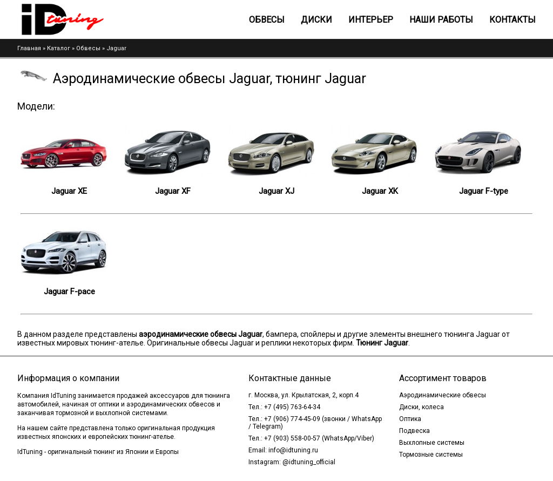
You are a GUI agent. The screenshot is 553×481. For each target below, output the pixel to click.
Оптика (410, 419)
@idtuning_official (308, 462)
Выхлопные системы (431, 442)
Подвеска (414, 431)
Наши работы (441, 20)
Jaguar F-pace (69, 291)
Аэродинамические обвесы (442, 395)
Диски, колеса (421, 407)
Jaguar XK (380, 191)
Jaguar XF (173, 191)
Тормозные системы (431, 454)
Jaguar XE (69, 191)
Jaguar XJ (276, 191)
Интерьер (370, 20)
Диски (316, 20)
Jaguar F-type (483, 191)
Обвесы (267, 20)
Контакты (512, 20)
